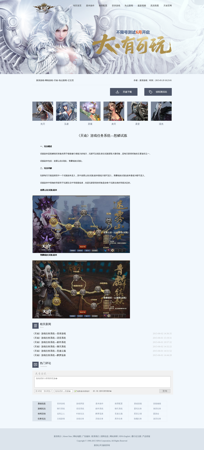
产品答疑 (146, 436)
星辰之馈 (138, 414)
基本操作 (90, 5)
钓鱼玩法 (80, 414)
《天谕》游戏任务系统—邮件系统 (49, 342)
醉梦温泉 (99, 414)
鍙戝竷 (165, 391)
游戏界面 (80, 404)
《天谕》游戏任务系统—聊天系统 (49, 346)
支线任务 (80, 419)
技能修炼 (157, 404)
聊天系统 (61, 409)
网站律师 (114, 436)
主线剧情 (61, 419)
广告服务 (86, 436)
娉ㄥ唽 (95, 391)
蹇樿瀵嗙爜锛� (105, 391)
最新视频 (142, 5)
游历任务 (157, 419)
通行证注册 (136, 436)
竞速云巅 (119, 414)
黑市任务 (119, 419)
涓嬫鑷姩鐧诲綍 (82, 391)
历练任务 (99, 419)
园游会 (156, 414)
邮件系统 (99, 409)
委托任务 (138, 409)
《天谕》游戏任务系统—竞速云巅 (49, 351)
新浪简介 (58, 436)
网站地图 (77, 436)
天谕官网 (167, 5)
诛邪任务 (157, 409)
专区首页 (77, 5)
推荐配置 (103, 5)
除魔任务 (138, 419)
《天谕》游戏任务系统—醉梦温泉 (49, 355)
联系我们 (95, 436)
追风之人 (61, 414)
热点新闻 (129, 5)
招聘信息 (104, 436)
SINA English (124, 436)
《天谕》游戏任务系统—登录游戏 (49, 333)
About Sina (67, 436)
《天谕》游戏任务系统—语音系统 (49, 338)
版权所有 (106, 445)
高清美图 (154, 5)
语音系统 (80, 409)
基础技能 (138, 404)
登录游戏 (116, 5)
